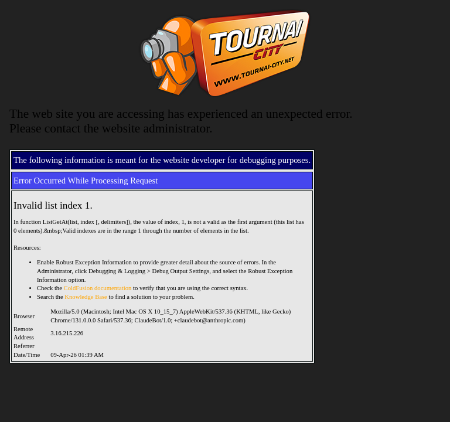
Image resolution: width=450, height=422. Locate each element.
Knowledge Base (85, 297)
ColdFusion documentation (98, 288)
